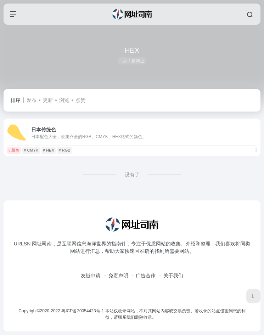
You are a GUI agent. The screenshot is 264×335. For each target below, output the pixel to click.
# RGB (65, 150)
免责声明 (118, 275)
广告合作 (146, 275)
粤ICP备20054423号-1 (82, 310)
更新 (48, 100)
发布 (31, 100)
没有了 (132, 174)
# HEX (48, 150)
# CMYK (31, 150)
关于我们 (173, 275)
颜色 (14, 150)
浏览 (64, 100)
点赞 (80, 100)
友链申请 (91, 275)
